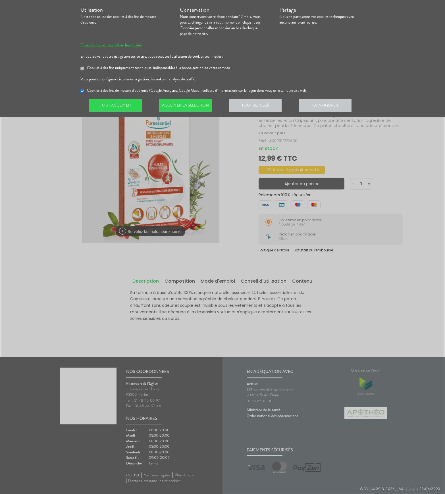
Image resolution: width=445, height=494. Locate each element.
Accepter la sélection (187, 106)
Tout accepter (116, 106)
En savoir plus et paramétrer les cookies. (111, 45)
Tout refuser (258, 106)
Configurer (329, 106)
